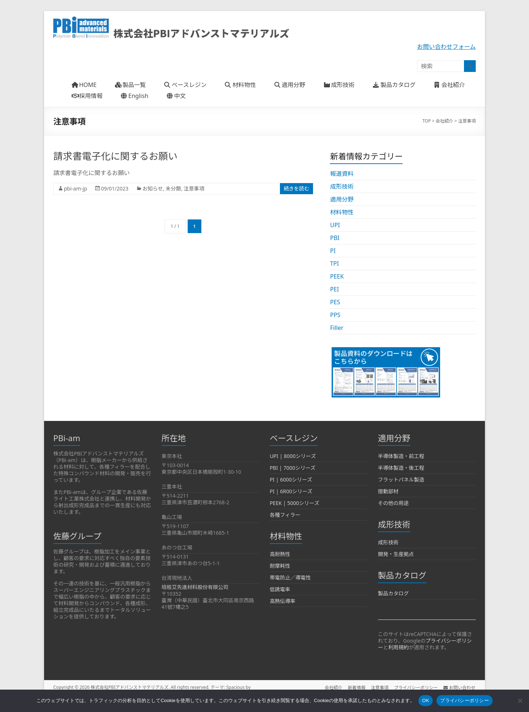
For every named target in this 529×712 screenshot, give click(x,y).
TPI (334, 263)
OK (425, 700)
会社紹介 (332, 687)
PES (335, 302)
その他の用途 (393, 503)
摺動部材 (388, 491)
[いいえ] (519, 700)
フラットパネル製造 (401, 479)
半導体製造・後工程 (401, 467)
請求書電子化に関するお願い (115, 156)
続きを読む (296, 188)
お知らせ (153, 188)
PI (332, 251)
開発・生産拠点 (396, 554)
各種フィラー (285, 514)
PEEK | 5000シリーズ (294, 503)
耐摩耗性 (280, 565)
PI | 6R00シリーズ (291, 491)
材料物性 (341, 212)
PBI (334, 238)
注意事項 (194, 188)
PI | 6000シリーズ (291, 479)
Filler (336, 328)
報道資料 (341, 174)
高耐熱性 (280, 554)
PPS (335, 315)
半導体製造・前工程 (401, 456)
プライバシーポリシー (416, 687)
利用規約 (398, 647)
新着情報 (355, 687)
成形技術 (341, 186)
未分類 (173, 188)
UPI (335, 225)
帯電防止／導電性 (290, 577)
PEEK (336, 276)
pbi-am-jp (75, 188)
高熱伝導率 (282, 600)
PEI (334, 289)
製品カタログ (393, 593)
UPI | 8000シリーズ (293, 456)
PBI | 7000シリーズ (293, 467)
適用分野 (341, 199)
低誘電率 (280, 589)
